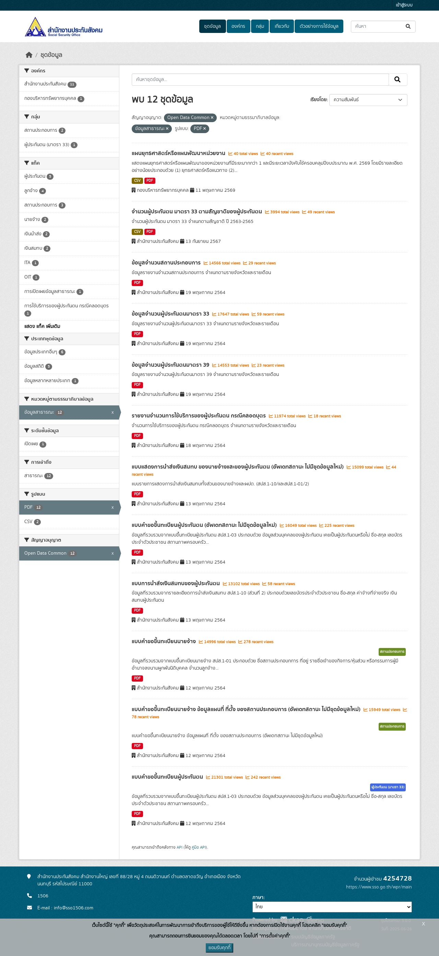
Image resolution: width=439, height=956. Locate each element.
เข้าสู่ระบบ (404, 5)
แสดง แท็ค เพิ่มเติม (42, 326)
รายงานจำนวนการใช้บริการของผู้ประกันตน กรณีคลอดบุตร (199, 415)
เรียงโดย (318, 99)
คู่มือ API (199, 847)
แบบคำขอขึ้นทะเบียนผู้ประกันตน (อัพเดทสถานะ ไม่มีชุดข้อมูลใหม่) (205, 525)
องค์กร (238, 26)
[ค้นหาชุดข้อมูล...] (383, 27)
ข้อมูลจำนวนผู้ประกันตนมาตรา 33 (171, 313)
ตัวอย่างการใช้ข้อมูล (319, 26)
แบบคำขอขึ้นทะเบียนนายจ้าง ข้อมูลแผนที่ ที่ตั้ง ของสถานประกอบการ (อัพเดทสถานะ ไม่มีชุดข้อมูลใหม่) (247, 709)
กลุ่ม (260, 26)
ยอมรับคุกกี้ (219, 947)
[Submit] (408, 27)
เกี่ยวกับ (282, 26)
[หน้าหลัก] (29, 55)
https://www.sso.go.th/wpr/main (379, 887)
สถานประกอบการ (392, 651)
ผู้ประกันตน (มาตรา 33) (387, 787)
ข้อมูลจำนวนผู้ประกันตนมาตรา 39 (171, 365)
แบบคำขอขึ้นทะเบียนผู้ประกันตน (168, 776)
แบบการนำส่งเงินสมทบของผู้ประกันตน (176, 583)
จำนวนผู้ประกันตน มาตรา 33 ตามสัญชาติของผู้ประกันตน (197, 211)
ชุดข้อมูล (212, 26)
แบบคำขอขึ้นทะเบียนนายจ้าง (164, 641)
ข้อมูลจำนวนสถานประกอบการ (167, 262)
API (179, 847)
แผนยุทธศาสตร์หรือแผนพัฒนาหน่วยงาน (179, 153)
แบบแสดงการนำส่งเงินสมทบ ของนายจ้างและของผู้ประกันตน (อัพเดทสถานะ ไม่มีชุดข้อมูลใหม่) (238, 466)
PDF (149, 181)
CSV (137, 181)
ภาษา (257, 897)
